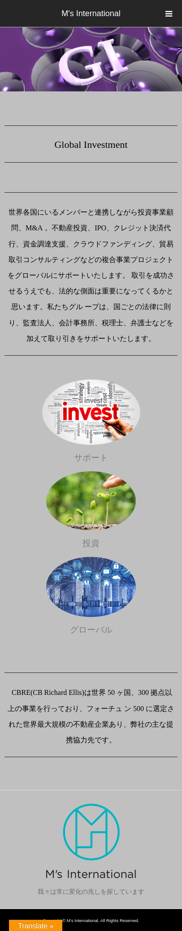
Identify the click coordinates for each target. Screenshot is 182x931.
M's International (91, 13)
